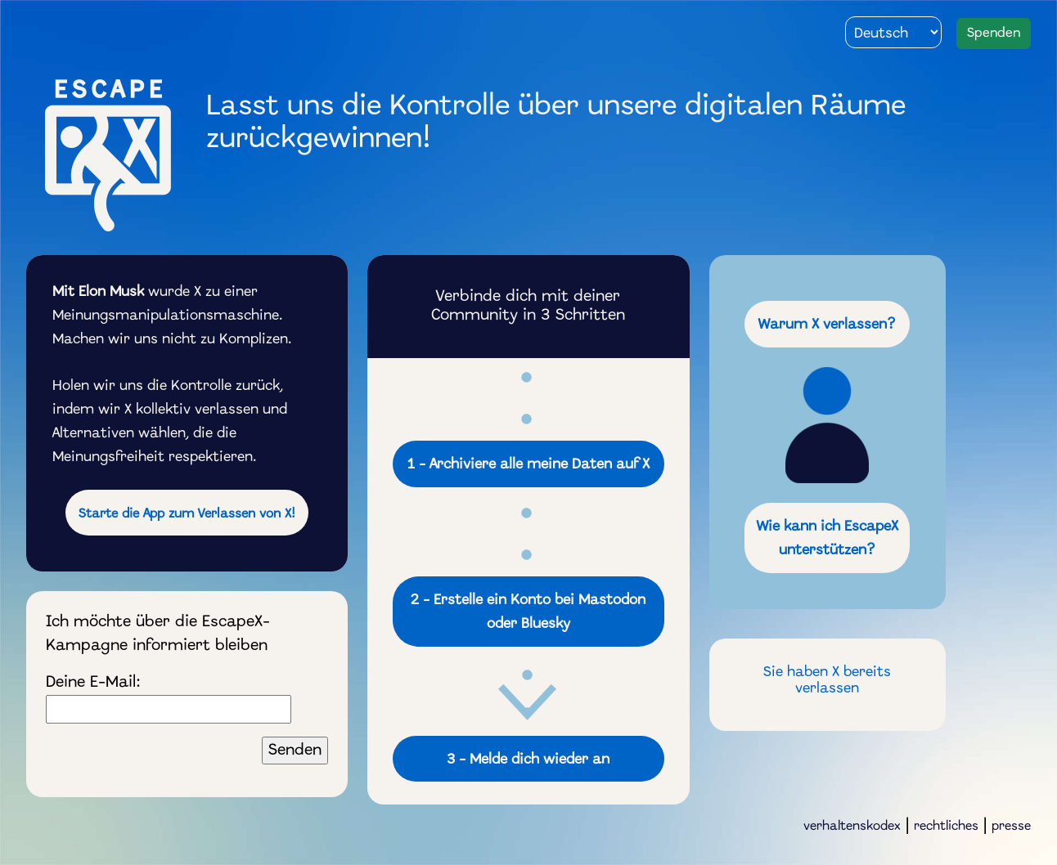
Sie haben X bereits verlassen (827, 681)
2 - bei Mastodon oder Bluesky (528, 612)
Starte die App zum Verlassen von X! (187, 514)
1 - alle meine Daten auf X (528, 465)
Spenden (993, 33)
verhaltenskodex (852, 826)
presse (1011, 826)
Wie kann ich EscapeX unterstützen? (827, 538)
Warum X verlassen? (827, 325)
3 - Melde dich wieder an (528, 760)
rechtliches (946, 826)
